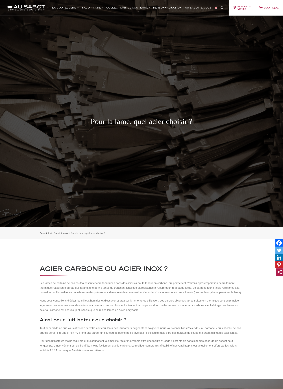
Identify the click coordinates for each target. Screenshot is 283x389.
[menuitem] (65, 8)
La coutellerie (65, 7)
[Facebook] (279, 216)
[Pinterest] (279, 237)
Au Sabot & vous (198, 7)
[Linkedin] (279, 230)
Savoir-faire (92, 7)
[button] (222, 8)
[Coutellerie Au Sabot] (26, 7)
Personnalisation (167, 7)
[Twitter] (279, 223)
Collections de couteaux (128, 7)
